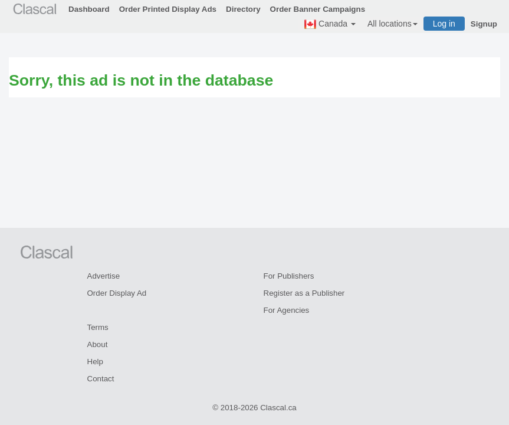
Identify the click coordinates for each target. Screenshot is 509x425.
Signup (484, 23)
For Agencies (287, 310)
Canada (330, 24)
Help (95, 361)
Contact (100, 378)
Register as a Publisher (304, 293)
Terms (98, 327)
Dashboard (89, 9)
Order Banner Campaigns (317, 9)
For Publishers (289, 276)
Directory (243, 9)
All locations (392, 23)
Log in (444, 23)
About (97, 344)
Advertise (103, 276)
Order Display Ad (117, 293)
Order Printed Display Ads (167, 9)
